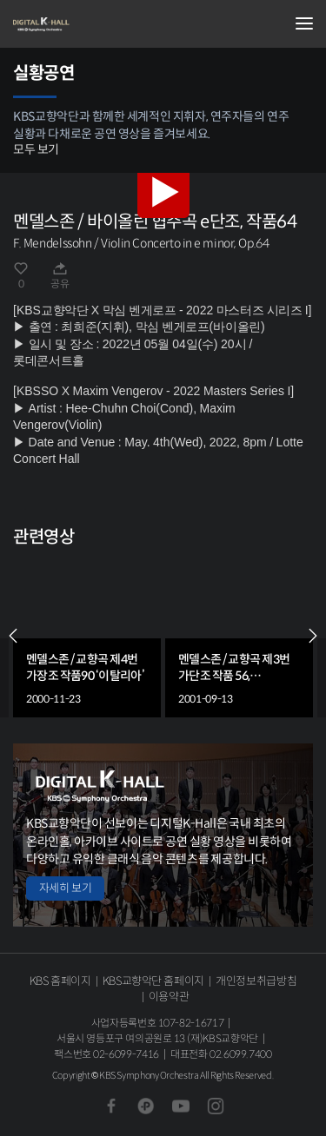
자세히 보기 (65, 888)
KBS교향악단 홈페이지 (153, 981)
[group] (87, 636)
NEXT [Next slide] (313, 635)
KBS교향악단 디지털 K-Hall (100, 24)
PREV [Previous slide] (13, 635)
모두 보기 (36, 149)
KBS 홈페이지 (60, 981)
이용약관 (169, 996)
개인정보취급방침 (256, 981)
